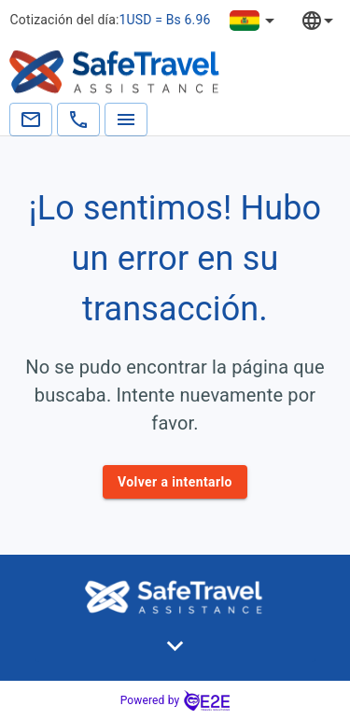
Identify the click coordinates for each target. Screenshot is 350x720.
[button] (175, 645)
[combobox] (331, 20)
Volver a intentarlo (175, 482)
